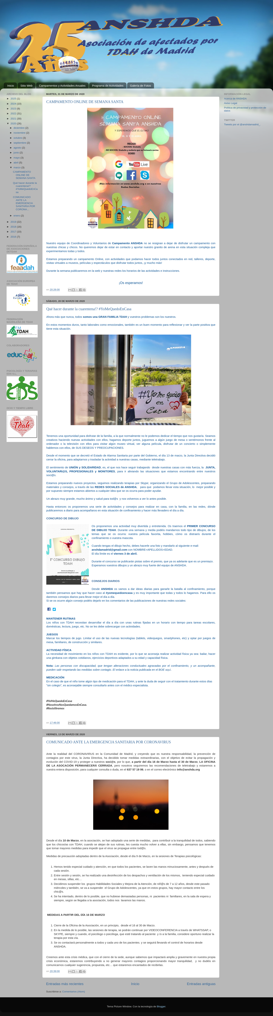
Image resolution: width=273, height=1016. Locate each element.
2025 (14, 98)
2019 (14, 221)
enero (17, 215)
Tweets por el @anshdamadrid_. (242, 124)
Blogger (161, 1006)
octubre (18, 137)
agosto (18, 147)
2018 (14, 226)
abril (16, 162)
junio (17, 152)
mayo (17, 157)
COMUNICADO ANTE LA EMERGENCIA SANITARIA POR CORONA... (24, 203)
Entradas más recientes (64, 984)
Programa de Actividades (108, 85)
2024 (14, 103)
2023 (14, 108)
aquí (168, 669)
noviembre (20, 132)
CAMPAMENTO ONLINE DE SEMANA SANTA (85, 102)
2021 (14, 118)
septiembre (20, 142)
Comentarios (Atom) (73, 991)
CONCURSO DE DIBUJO (62, 518)
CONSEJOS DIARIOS (106, 581)
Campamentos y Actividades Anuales (62, 85)
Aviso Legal (230, 103)
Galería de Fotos (140, 85)
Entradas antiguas (201, 984)
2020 (14, 123)
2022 (14, 113)
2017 (14, 231)
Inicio (10, 85)
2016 (14, 236)
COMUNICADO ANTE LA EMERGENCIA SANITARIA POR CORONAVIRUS (108, 742)
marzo (17, 167)
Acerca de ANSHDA (235, 98)
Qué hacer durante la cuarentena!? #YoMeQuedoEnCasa (88, 309)
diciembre (19, 127)
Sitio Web (27, 85)
